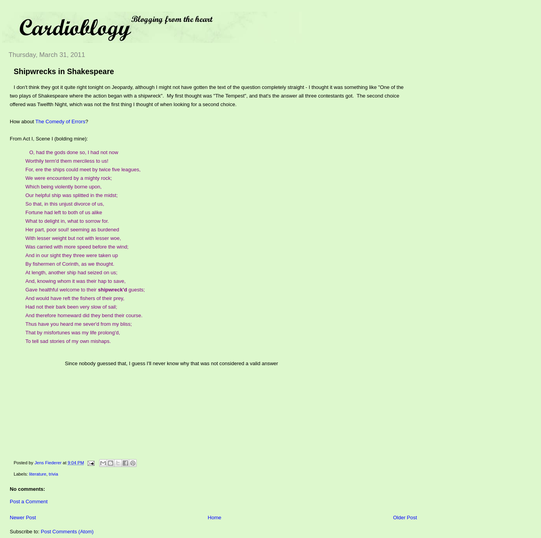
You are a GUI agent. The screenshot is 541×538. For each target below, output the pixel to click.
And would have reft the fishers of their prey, (74, 298)
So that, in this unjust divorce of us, (64, 204)
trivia (53, 474)
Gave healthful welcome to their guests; (85, 290)
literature (37, 474)
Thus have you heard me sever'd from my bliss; (78, 324)
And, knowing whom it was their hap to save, (75, 281)
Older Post (405, 517)
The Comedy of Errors (61, 121)
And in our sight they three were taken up (71, 255)
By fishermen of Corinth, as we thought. (69, 264)
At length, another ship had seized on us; (71, 272)
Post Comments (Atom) (67, 531)
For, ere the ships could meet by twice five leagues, (83, 169)
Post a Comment (29, 501)
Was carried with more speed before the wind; (77, 247)
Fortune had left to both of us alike (63, 212)
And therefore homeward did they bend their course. (84, 315)
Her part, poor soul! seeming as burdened (72, 230)
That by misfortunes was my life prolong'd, (72, 333)
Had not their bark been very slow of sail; (71, 307)
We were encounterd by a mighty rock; (68, 178)
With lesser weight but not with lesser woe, (73, 238)
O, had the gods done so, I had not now (73, 152)
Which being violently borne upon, (63, 187)
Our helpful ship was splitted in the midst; (71, 195)
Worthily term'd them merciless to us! (66, 161)
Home (214, 517)
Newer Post (23, 517)
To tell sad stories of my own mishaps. (68, 341)
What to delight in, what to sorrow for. (67, 221)
